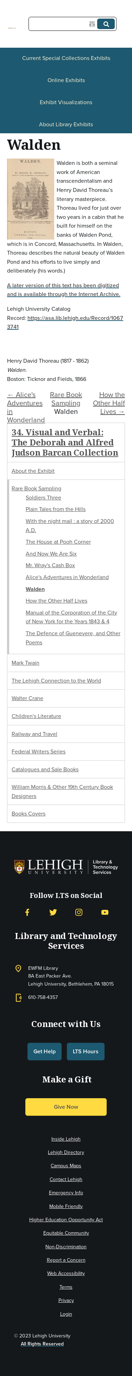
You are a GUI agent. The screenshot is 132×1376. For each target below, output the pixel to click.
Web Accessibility (66, 1273)
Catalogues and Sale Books (45, 769)
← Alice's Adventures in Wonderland (26, 407)
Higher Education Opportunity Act (66, 1219)
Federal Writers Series (38, 751)
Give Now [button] (66, 1107)
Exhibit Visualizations (66, 102)
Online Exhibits (66, 80)
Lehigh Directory (66, 1152)
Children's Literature (36, 716)
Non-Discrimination (66, 1246)
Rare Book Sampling (66, 398)
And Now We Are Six (51, 554)
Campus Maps (66, 1165)
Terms (66, 1287)
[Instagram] (79, 912)
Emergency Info (66, 1192)
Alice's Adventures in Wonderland (67, 577)
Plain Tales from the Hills (56, 509)
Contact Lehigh (66, 1179)
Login (66, 1314)
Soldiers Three (43, 498)
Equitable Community (66, 1233)
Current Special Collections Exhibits (66, 58)
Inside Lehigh (66, 1139)
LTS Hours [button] (86, 1051)
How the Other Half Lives (56, 601)
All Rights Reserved (42, 1343)
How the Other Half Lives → (109, 403)
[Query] (73, 24)
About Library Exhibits (66, 124)
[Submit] (106, 24)
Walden (35, 589)
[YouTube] (105, 912)
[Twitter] (53, 912)
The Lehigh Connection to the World (56, 681)
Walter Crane (27, 698)
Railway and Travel (34, 734)
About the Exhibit (33, 471)
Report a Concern (66, 1260)
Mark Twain (25, 663)
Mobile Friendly (66, 1206)
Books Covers (28, 814)
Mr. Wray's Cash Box (50, 565)
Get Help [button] (44, 1051)
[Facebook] (27, 912)
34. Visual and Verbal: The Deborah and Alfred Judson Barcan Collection (65, 442)
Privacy (66, 1300)
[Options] (93, 24)
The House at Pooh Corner (58, 542)
